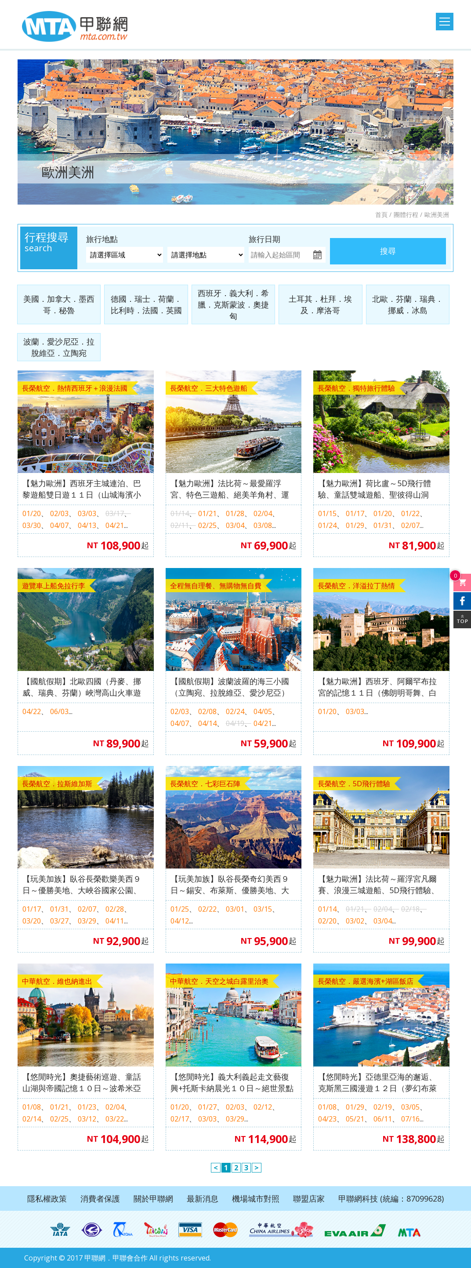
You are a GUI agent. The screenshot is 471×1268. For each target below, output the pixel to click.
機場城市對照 (255, 1198)
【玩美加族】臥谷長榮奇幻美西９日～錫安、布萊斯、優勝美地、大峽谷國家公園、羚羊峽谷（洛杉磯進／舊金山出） (229, 884)
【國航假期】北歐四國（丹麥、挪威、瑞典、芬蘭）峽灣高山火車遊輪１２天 (81, 687)
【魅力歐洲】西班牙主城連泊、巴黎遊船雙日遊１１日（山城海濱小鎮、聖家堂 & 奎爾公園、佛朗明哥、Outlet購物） (81, 489)
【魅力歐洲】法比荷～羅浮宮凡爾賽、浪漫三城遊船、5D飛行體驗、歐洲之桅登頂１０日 (378, 884)
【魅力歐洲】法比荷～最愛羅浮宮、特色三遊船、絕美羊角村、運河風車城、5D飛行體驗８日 (229, 489)
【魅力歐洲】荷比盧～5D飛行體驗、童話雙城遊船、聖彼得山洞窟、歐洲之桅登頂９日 (374, 489)
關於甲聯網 (153, 1198)
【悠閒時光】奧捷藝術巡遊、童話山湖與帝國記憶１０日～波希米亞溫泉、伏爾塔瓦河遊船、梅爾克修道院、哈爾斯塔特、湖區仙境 (81, 1082)
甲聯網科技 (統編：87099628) (391, 1198)
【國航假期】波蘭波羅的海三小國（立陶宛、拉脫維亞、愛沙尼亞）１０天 (229, 687)
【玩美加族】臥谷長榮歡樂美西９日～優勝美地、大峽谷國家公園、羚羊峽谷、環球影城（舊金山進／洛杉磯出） (81, 884)
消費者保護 (100, 1198)
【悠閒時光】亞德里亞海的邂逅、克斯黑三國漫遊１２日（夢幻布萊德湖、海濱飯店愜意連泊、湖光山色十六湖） (377, 1082)
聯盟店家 (309, 1198)
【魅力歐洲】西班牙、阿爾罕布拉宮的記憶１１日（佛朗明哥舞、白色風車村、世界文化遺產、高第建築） (377, 687)
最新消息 (202, 1198)
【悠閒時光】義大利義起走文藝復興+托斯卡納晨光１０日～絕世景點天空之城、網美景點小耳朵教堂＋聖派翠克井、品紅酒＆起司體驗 (231, 1082)
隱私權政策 (47, 1198)
